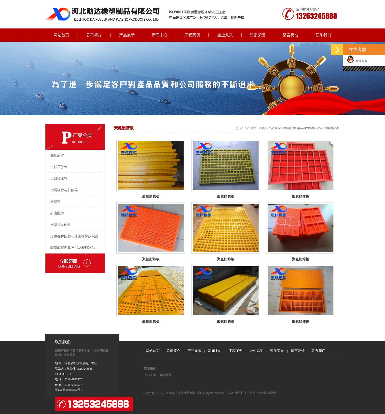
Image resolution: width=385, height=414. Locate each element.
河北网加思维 (267, 393)
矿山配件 (57, 213)
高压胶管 (57, 155)
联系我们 (323, 35)
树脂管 (55, 201)
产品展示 (127, 35)
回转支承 (150, 375)
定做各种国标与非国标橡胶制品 (74, 236)
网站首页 (61, 35)
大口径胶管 (59, 178)
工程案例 (192, 35)
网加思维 (166, 375)
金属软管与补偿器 (64, 190)
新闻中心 (159, 35)
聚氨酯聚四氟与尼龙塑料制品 (72, 248)
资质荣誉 (258, 35)
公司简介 (94, 35)
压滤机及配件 (60, 225)
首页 (262, 128)
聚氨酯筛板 (332, 128)
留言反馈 (290, 35)
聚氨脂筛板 (150, 197)
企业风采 (225, 35)
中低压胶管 (59, 167)
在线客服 (357, 61)
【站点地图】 (235, 393)
